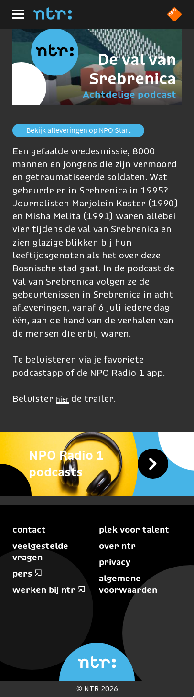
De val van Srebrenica (132, 69)
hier (62, 399)
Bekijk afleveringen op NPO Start (78, 130)
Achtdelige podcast (129, 94)
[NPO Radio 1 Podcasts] (97, 463)
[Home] (52, 16)
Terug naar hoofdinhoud (193, 696)
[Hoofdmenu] (18, 14)
